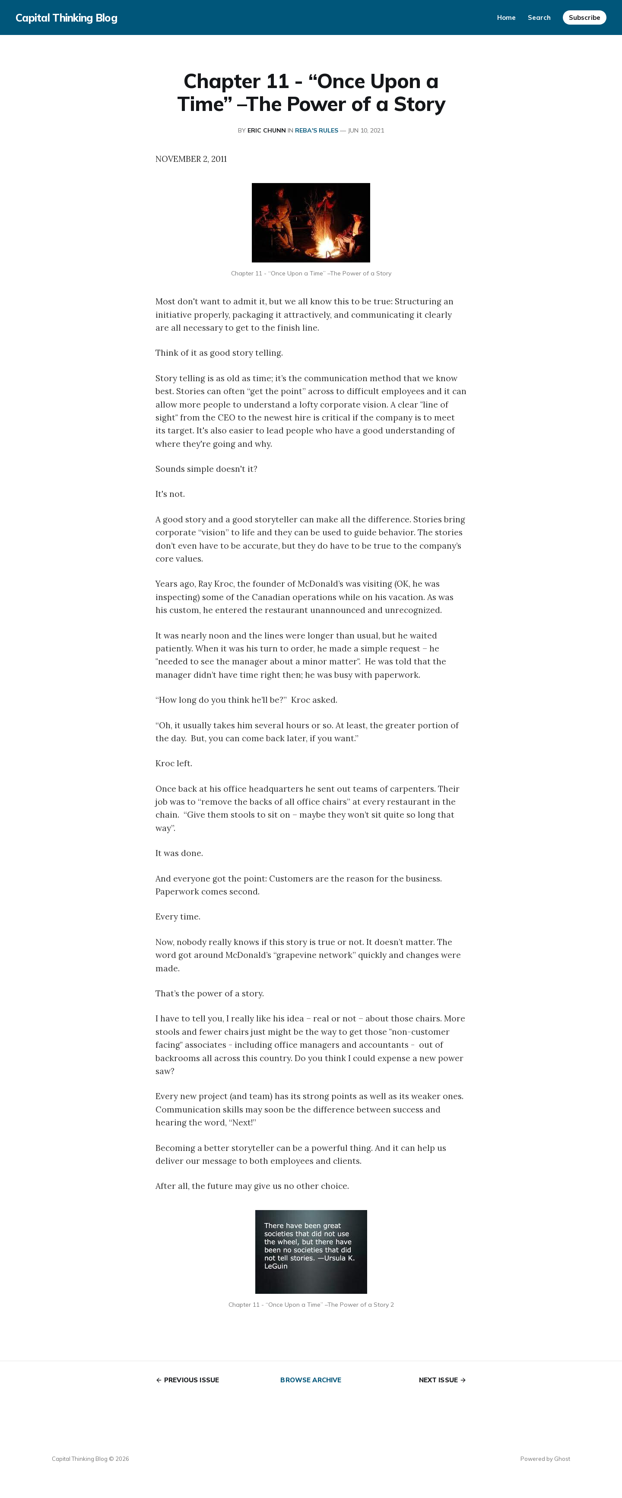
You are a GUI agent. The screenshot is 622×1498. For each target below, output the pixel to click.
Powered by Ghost (545, 1458)
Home (506, 17)
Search (539, 17)
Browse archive (310, 1380)
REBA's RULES (316, 130)
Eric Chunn (267, 130)
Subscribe (584, 17)
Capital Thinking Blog (66, 17)
